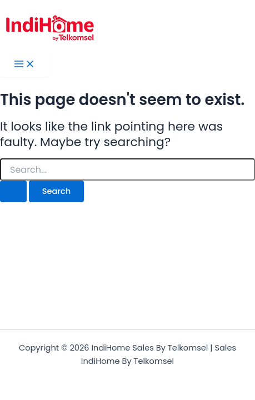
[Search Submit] (13, 191)
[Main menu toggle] (24, 65)
